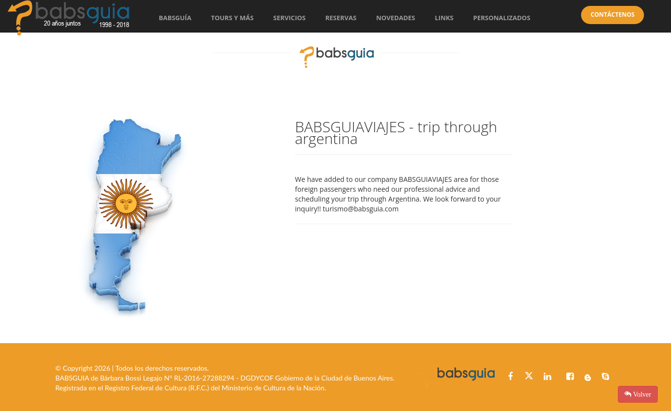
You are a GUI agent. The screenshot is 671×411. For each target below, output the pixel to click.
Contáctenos (612, 14)
